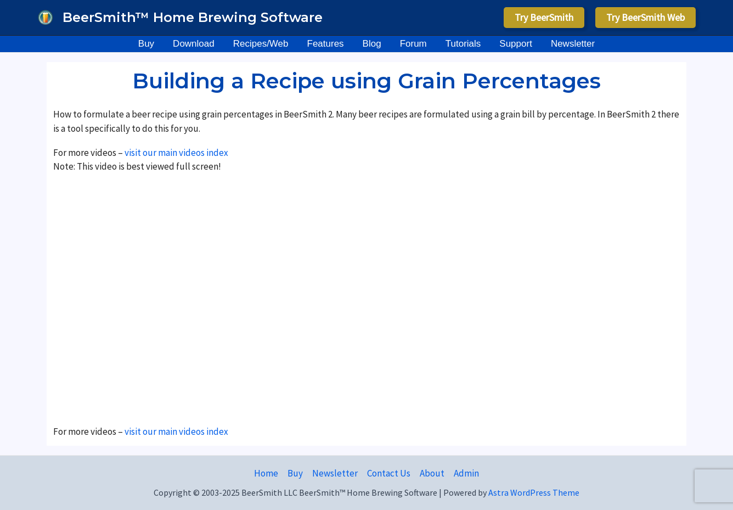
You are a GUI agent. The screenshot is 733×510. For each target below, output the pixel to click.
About (432, 473)
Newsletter (335, 473)
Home (266, 473)
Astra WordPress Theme (533, 492)
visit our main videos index (175, 153)
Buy (295, 473)
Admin (466, 473)
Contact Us (388, 473)
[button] (544, 17)
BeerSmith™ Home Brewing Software (193, 17)
